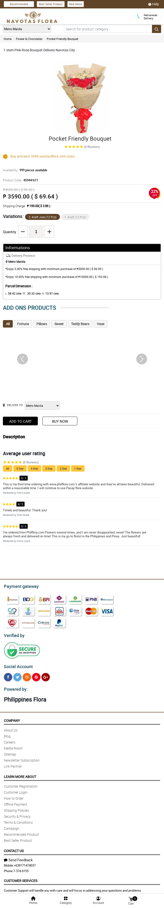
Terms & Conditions (18, 819)
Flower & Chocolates (29, 39)
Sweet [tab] (59, 324)
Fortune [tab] (23, 324)
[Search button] (156, 29)
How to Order (14, 795)
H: (46, 293)
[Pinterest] (36, 675)
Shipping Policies (16, 807)
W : (29, 293)
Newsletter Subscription (21, 757)
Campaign (11, 825)
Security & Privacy (17, 813)
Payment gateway (19, 585)
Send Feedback (18, 857)
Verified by (13, 634)
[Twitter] (17, 675)
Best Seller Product (50, 4)
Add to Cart (20, 421)
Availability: (24, 170)
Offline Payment (15, 801)
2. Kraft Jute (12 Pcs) (42, 217)
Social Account (17, 664)
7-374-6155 (21, 868)
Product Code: (20, 180)
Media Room (13, 745)
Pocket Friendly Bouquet (62, 39)
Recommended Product (21, 831)
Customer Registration (21, 783)
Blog (7, 733)
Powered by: (15, 686)
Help (153, 4)
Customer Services (20, 877)
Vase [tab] (100, 324)
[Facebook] (8, 675)
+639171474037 (25, 862)
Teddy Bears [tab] (80, 324)
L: (12, 293)
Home (8, 39)
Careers (9, 739)
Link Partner (13, 763)
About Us (11, 727)
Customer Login (15, 789)
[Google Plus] (45, 675)
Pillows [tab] (41, 324)
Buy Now (60, 421)
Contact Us (14, 848)
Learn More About (20, 773)
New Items (75, 4)
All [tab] (8, 324)
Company (12, 717)
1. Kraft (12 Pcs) (75, 217)
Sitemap (10, 751)
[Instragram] (27, 675)
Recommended (19, 4)
